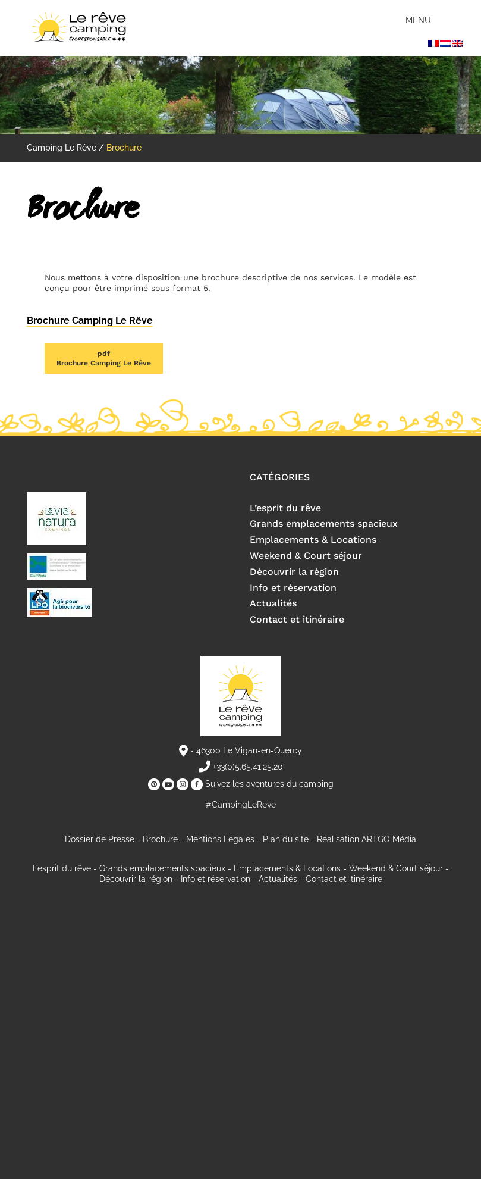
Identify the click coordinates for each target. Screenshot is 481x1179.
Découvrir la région (294, 571)
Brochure (160, 839)
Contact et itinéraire (297, 619)
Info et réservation (293, 587)
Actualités (273, 603)
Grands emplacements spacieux (324, 523)
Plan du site (286, 839)
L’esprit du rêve (285, 508)
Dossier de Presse (99, 839)
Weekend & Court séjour (306, 555)
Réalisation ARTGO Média (366, 839)
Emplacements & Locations (313, 539)
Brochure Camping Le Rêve (103, 358)
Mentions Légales (220, 839)
